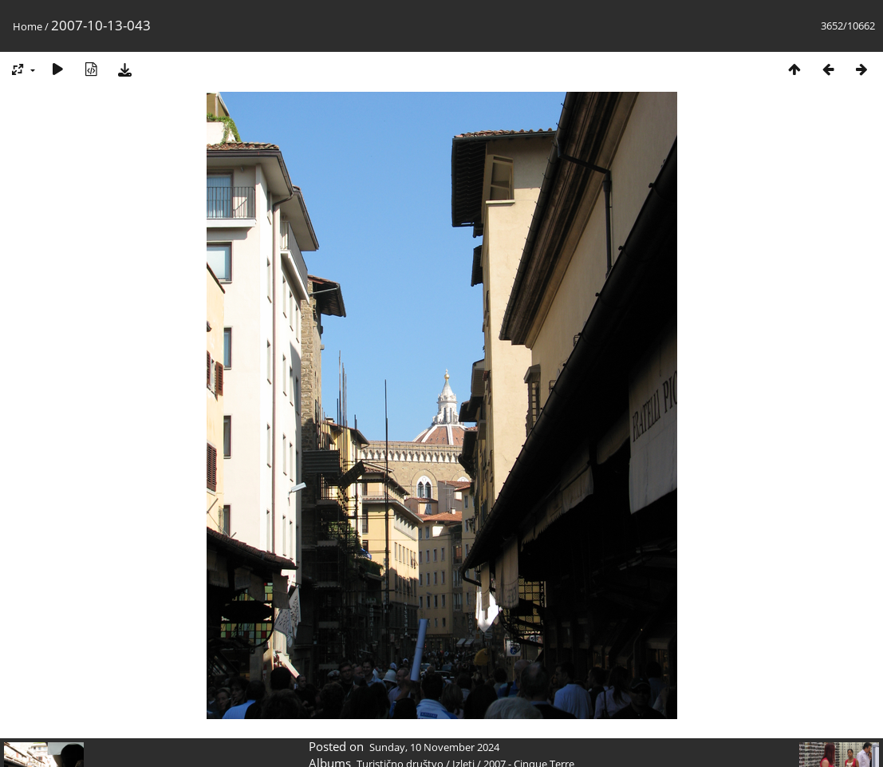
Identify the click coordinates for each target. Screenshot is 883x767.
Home (27, 26)
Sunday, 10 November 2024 (434, 747)
